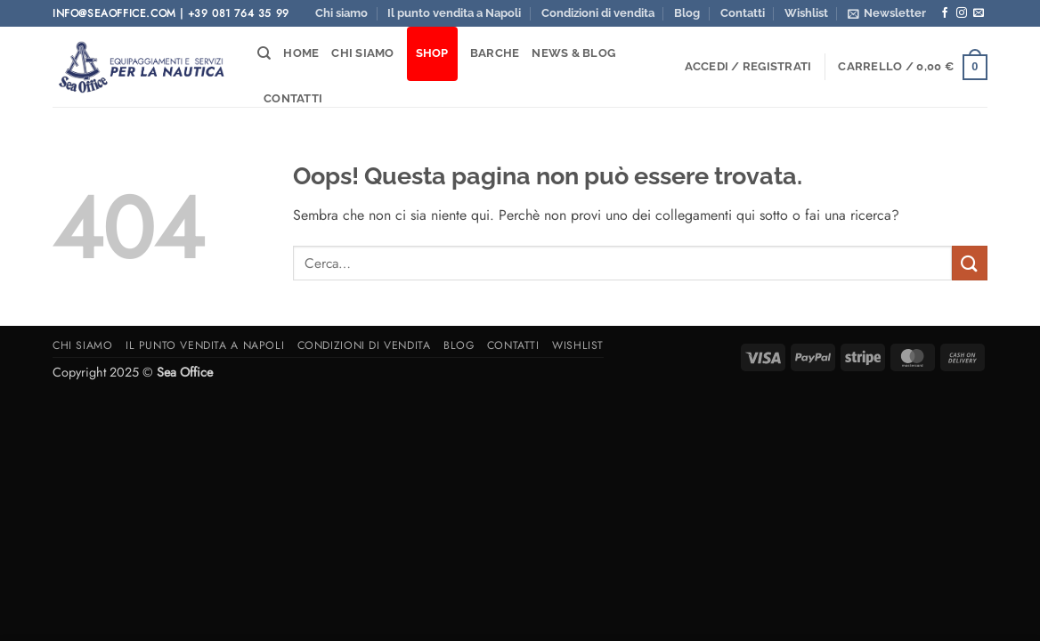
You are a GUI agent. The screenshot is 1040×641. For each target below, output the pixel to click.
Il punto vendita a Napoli (454, 13)
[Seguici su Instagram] (961, 13)
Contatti (742, 13)
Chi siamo (341, 13)
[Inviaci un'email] (978, 13)
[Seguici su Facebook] (944, 13)
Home (301, 53)
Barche (495, 53)
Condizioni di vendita (597, 13)
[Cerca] (264, 53)
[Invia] (969, 263)
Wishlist (806, 13)
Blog (687, 13)
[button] (887, 13)
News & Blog (573, 53)
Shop (432, 53)
